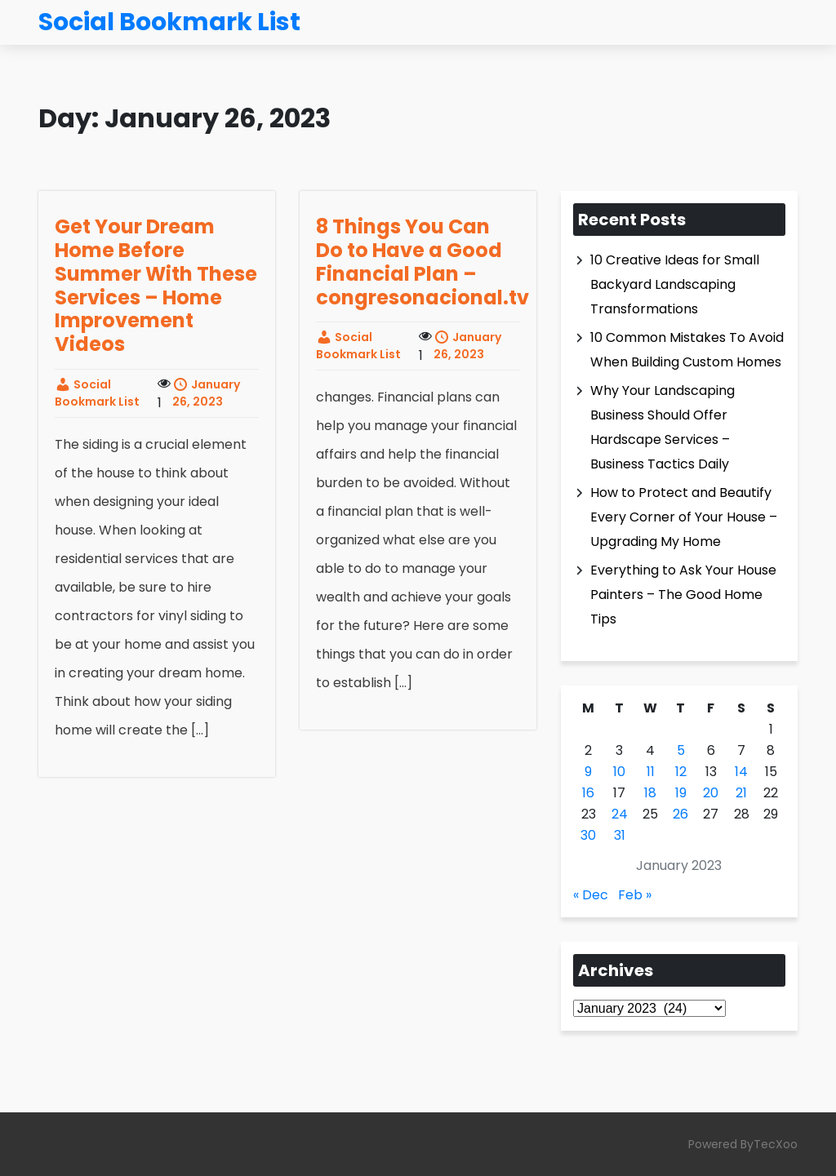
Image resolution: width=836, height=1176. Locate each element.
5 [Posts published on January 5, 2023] (681, 750)
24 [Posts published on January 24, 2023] (619, 814)
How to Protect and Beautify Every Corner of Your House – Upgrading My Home (683, 517)
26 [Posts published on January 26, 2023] (680, 814)
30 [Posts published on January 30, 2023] (588, 835)
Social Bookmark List (97, 393)
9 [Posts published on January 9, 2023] (588, 771)
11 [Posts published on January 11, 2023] (651, 771)
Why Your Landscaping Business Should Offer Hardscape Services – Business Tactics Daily (662, 427)
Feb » (634, 894)
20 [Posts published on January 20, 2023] (710, 792)
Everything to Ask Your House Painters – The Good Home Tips (683, 594)
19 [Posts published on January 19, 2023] (681, 792)
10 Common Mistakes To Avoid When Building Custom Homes (687, 349)
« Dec (590, 894)
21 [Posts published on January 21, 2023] (741, 792)
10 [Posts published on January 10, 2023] (619, 771)
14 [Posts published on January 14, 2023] (741, 771)
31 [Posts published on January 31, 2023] (619, 835)
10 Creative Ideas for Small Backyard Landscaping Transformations (674, 284)
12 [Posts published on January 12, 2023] (681, 771)
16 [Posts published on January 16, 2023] (588, 792)
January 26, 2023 (206, 393)
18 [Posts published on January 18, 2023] (650, 792)
